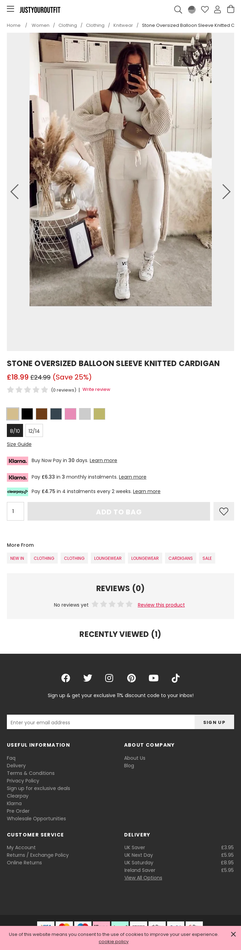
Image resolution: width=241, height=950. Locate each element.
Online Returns (24, 862)
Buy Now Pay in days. (62, 461)
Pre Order (18, 811)
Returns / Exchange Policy (38, 855)
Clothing (44, 558)
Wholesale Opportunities (36, 818)
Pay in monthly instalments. (76, 477)
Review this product (161, 604)
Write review (96, 389)
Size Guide (19, 444)
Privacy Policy (23, 780)
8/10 (15, 431)
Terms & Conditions (31, 773)
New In (17, 558)
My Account (21, 847)
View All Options (143, 877)
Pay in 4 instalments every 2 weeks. (84, 492)
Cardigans (180, 558)
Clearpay (18, 795)
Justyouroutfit (40, 9)
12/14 (34, 431)
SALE (207, 558)
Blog (129, 765)
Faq (11, 758)
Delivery (16, 765)
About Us (134, 758)
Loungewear (108, 558)
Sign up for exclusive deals (38, 788)
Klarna (14, 803)
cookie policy (114, 941)
